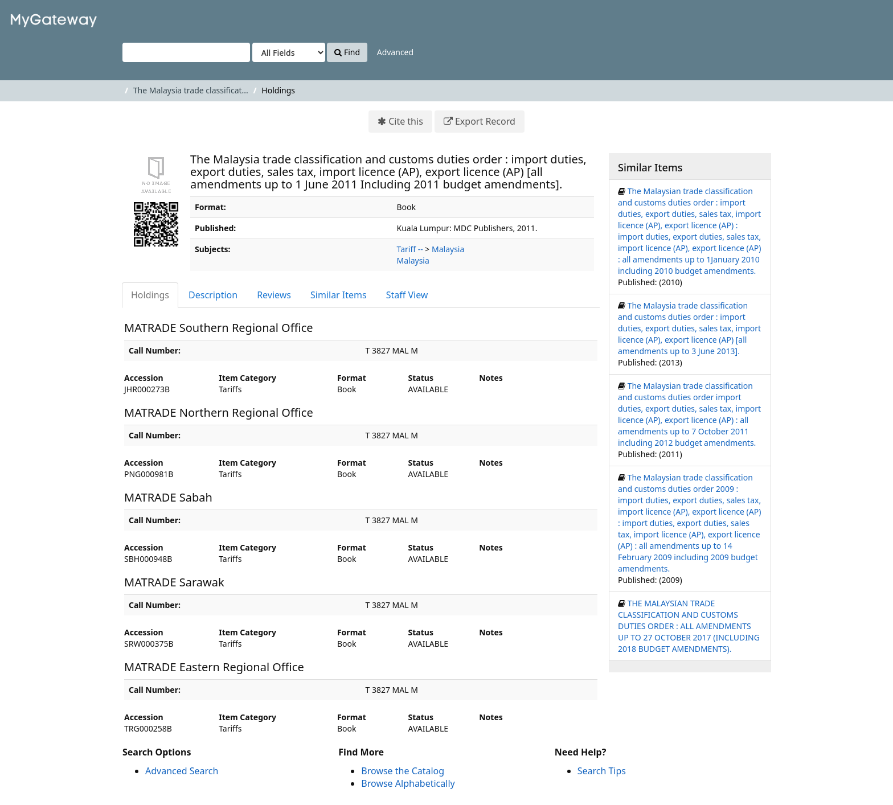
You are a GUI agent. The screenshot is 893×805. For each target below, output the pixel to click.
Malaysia (448, 249)
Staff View (407, 295)
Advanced (395, 52)
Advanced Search (181, 771)
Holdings (150, 295)
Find (347, 52)
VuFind (36, 17)
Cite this (405, 121)
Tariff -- (410, 249)
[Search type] (288, 52)
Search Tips (601, 771)
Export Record (485, 121)
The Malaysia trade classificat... (190, 90)
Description (213, 295)
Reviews (274, 295)
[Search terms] (186, 52)
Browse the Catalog (402, 771)
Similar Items (338, 295)
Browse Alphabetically (407, 783)
